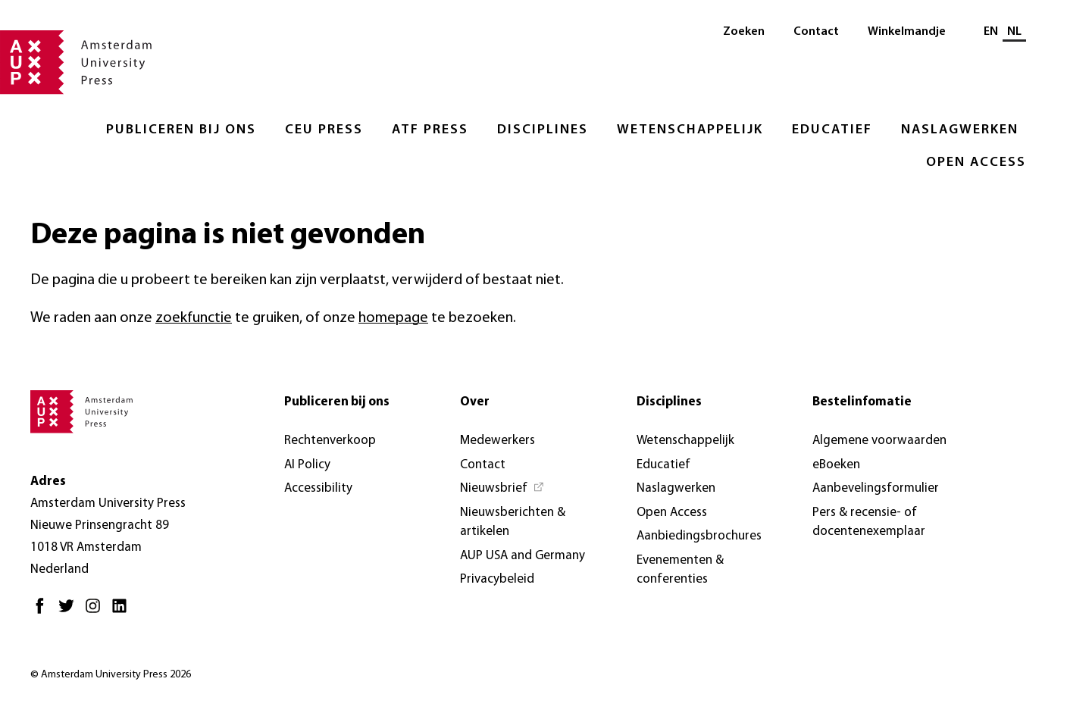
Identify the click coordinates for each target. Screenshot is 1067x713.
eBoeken (836, 464)
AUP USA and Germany (522, 555)
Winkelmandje (907, 32)
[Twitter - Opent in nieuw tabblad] (70, 611)
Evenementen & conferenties (680, 570)
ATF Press (430, 130)
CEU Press (324, 130)
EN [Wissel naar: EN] (991, 32)
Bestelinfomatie (862, 402)
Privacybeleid (497, 579)
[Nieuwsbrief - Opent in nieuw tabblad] (502, 489)
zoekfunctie (193, 318)
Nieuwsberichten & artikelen (512, 522)
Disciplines (542, 130)
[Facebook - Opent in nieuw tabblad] (43, 611)
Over (475, 402)
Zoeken (744, 32)
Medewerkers (497, 440)
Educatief (832, 130)
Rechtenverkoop (330, 440)
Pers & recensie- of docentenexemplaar (868, 522)
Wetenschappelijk (690, 130)
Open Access (976, 162)
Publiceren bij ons (181, 130)
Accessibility (318, 488)
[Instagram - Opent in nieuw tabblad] (96, 611)
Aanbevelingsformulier (875, 488)
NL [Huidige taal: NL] (1014, 32)
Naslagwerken (959, 130)
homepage (393, 318)
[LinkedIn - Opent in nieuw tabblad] (123, 611)
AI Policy (307, 464)
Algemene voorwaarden (879, 440)
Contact (816, 32)
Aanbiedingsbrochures (699, 536)
